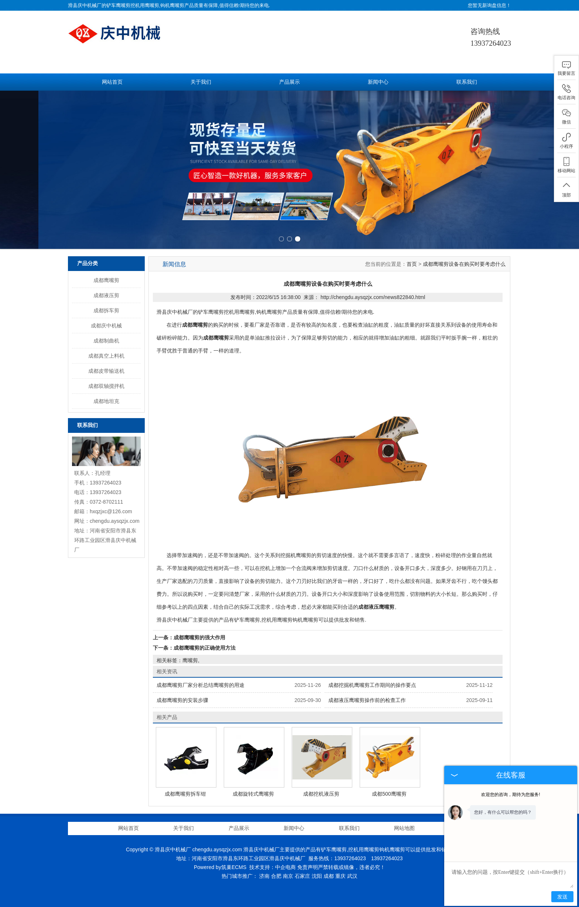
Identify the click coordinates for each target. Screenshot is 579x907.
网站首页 (112, 82)
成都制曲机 (106, 341)
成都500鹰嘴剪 (389, 794)
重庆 (340, 876)
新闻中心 (378, 82)
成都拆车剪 (106, 310)
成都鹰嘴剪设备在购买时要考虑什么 (464, 264)
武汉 (352, 876)
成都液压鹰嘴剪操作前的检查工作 (367, 700)
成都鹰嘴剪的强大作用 (199, 637)
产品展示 (289, 82)
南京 (288, 876)
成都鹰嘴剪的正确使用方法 (205, 648)
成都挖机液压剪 (321, 794)
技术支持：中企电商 (272, 867)
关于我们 (201, 82)
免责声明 (307, 867)
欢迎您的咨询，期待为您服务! (510, 794)
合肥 (276, 876)
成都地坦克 (106, 401)
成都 (328, 876)
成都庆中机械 (106, 326)
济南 (264, 876)
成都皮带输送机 (106, 371)
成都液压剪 (106, 295)
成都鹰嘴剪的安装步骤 (182, 700)
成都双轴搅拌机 (106, 386)
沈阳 (317, 876)
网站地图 (404, 828)
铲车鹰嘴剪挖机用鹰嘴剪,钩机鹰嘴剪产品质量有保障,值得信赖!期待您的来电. (188, 5)
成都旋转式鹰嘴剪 (253, 794)
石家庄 (302, 876)
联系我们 (466, 82)
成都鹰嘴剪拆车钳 (185, 794)
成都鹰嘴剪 (106, 280)
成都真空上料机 (106, 356)
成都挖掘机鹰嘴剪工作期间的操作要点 (372, 685)
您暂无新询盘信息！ (489, 5)
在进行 (169, 325)
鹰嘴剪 (190, 660)
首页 (412, 264)
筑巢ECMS (233, 867)
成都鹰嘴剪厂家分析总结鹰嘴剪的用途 (200, 685)
